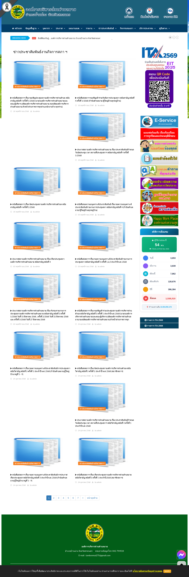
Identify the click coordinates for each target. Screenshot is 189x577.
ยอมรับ (167, 571)
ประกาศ (59, 28)
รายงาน (89, 28)
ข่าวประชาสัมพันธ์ (106, 28)
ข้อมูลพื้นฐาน (30, 28)
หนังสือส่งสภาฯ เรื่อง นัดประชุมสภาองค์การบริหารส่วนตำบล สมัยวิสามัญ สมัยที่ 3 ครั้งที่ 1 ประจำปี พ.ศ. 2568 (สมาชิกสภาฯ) (103, 369)
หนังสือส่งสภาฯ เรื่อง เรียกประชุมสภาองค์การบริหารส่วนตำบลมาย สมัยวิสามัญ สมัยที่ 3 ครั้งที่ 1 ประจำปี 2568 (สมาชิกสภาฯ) (103, 476)
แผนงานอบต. (74, 28)
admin (37, 111)
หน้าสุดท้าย (92, 498)
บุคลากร (46, 28)
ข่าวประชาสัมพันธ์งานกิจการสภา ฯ (27, 86)
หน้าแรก (17, 28)
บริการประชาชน (146, 28)
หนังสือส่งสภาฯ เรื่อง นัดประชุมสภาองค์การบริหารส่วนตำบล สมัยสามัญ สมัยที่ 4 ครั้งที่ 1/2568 (38, 205)
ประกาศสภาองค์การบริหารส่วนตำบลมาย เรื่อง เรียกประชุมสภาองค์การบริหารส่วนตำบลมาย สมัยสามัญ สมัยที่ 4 (37, 260)
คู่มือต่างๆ (163, 28)
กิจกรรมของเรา (126, 28)
